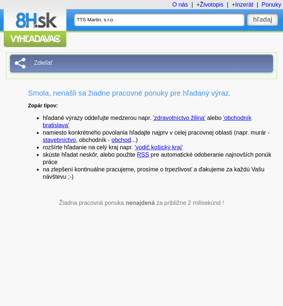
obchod (121, 140)
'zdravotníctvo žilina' (179, 118)
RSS (143, 155)
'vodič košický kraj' (158, 147)
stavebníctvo (59, 140)
